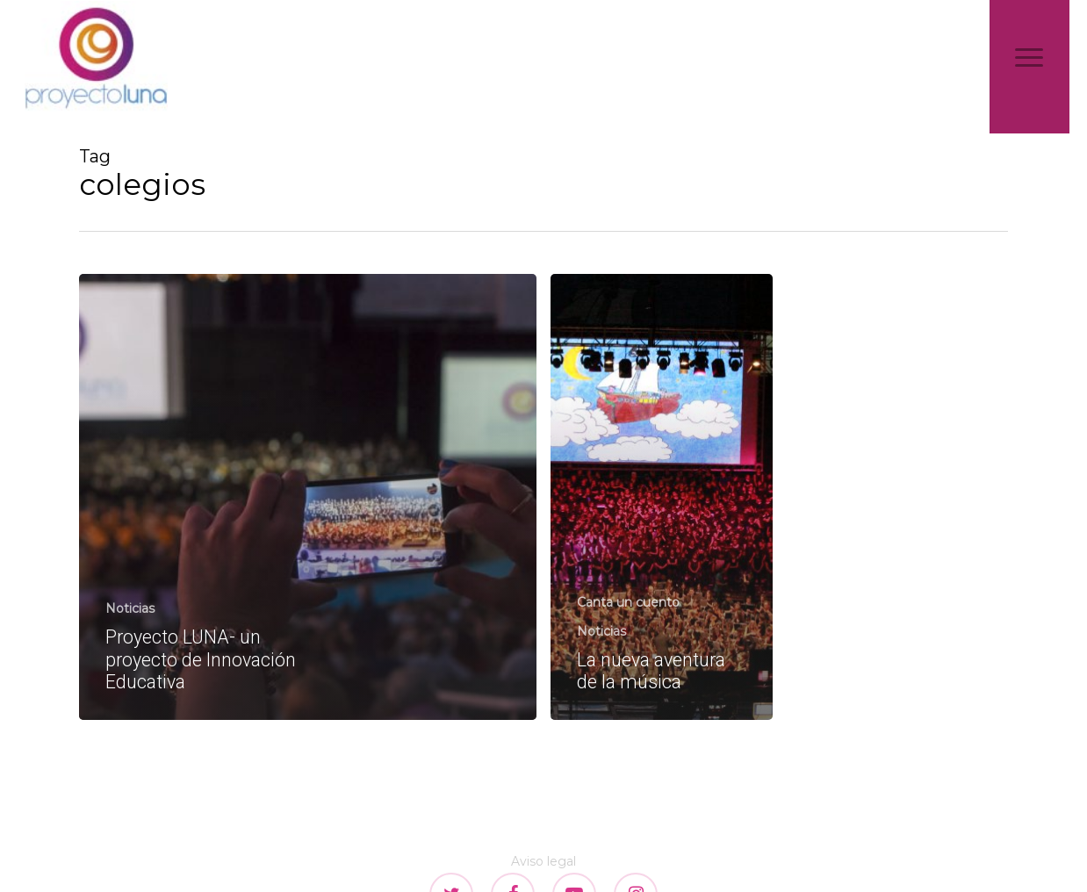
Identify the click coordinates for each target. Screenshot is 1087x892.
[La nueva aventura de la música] (662, 497)
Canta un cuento (628, 602)
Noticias (130, 608)
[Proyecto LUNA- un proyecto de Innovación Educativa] (307, 497)
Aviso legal (543, 861)
